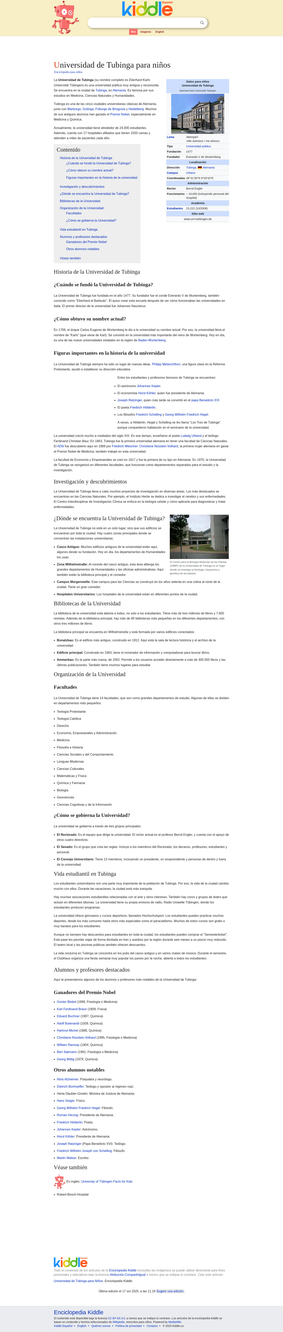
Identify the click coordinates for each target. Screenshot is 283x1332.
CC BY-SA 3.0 (116, 1318)
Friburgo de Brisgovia (110, 109)
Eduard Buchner (68, 1016)
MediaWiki (174, 1322)
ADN (60, 446)
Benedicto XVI (209, 400)
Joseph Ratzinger (130, 400)
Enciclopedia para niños (68, 72)
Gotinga (88, 109)
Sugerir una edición (170, 1291)
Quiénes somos (100, 1325)
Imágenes (145, 31)
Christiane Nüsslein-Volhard (158, 446)
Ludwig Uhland (191, 435)
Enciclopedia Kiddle (123, 1270)
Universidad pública (198, 146)
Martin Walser (66, 1158)
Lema (170, 137)
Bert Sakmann (67, 1052)
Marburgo (74, 109)
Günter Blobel (66, 1001)
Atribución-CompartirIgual (127, 1274)
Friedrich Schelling (149, 414)
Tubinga (191, 167)
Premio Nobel (119, 114)
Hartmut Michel (67, 1030)
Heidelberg (136, 109)
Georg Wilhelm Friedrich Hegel (186, 414)
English (160, 31)
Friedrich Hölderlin (142, 407)
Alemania (209, 167)
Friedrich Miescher (125, 446)
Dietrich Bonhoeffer (70, 1086)
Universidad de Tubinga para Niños (78, 1281)
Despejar (194, 22)
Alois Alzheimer (67, 1079)
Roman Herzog (67, 1115)
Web (133, 31)
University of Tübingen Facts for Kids (106, 1181)
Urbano (190, 172)
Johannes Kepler (148, 386)
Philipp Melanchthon (166, 364)
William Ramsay (68, 1045)
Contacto (152, 1325)
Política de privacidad (129, 1325)
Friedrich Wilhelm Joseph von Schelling (84, 1150)
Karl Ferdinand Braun (72, 1009)
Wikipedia (119, 1322)
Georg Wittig (65, 1059)
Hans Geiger (66, 1100)
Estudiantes (175, 208)
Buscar (202, 22)
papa (194, 400)
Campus (172, 172)
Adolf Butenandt (68, 1023)
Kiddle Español (63, 1325)
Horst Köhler (146, 393)
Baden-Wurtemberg (151, 340)
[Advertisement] (141, 47)
